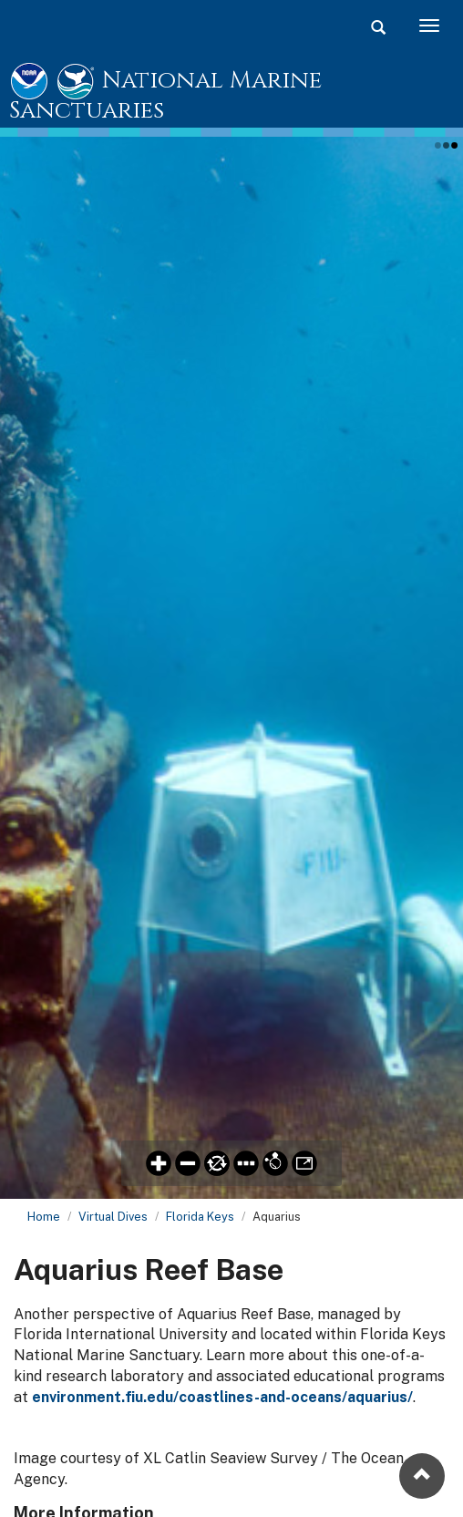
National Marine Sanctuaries (165, 96)
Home (43, 1216)
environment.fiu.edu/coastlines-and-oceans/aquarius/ (222, 1397)
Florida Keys (200, 1216)
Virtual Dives (113, 1216)
